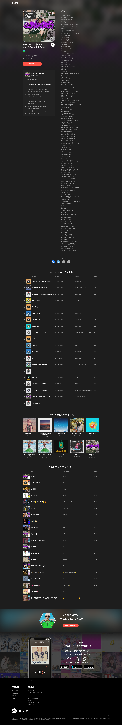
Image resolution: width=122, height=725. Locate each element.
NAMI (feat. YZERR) (33, 99)
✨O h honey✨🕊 (67, 502)
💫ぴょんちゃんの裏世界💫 (69, 572)
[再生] (53, 45)
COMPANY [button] (31, 687)
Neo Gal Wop (36, 300)
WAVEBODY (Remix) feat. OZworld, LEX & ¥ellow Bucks (49, 680)
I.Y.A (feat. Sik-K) (61, 433)
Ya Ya (33, 339)
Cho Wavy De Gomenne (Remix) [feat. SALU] (45, 281)
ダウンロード (15, 690)
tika (64, 578)
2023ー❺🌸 (34, 591)
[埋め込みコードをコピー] (68, 261)
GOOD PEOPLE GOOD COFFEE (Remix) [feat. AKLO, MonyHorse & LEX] (54, 390)
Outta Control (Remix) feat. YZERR (36, 87)
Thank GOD (78, 313)
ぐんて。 (65, 482)
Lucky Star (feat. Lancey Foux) (35, 113)
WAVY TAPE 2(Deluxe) (37, 73)
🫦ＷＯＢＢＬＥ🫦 (36, 585)
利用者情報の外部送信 (91, 715)
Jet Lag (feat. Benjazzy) (33, 108)
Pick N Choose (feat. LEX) (34, 96)
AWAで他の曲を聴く (71, 625)
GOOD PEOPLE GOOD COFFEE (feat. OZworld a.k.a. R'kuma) (50, 332)
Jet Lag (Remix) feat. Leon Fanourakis (37, 89)
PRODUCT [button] (15, 687)
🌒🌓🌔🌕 (34, 521)
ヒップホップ (34, 495)
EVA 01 (64, 521)
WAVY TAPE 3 (29, 433)
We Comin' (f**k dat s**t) (39, 364)
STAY (33, 358)
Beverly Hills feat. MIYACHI (40, 371)
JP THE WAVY (35, 51)
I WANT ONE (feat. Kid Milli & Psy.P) (37, 106)
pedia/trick (65, 514)
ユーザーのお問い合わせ (33, 698)
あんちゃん (65, 508)
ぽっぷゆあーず (35, 578)
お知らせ (14, 695)
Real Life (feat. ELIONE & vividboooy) (37, 111)
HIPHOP (33, 546)
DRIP (76, 454)
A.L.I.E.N (34, 377)
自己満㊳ (33, 489)
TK (63, 591)
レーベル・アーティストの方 (33, 702)
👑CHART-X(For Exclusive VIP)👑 (71, 598)
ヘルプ (13, 698)
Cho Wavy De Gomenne (39, 307)
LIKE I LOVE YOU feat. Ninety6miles (43, 294)
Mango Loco (36, 326)
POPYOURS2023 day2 (38, 566)
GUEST (65, 476)
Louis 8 (34, 345)
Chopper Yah (36, 319)
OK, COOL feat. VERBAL (39, 384)
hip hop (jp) (34, 527)
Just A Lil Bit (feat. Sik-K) (39, 287)
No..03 (33, 508)
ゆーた (64, 540)
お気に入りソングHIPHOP (38, 540)
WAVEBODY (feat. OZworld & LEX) (36, 101)
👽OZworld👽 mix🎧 (37, 572)
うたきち (65, 559)
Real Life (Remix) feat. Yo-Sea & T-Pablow (38, 91)
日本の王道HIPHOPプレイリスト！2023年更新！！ (45, 598)
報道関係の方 (30, 700)
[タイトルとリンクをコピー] (63, 261)
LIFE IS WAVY (78, 294)
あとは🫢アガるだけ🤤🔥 (38, 502)
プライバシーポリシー (78, 715)
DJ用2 (33, 476)
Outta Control (31, 103)
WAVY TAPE (78, 281)
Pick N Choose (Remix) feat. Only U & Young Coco (40, 82)
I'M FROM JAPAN (77, 433)
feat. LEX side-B (36, 514)
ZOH (64, 527)
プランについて (15, 693)
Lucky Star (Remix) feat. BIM (35, 94)
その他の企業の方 (31, 704)
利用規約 (69, 715)
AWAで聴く (32, 64)
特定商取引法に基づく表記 (104, 715)
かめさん (65, 489)
